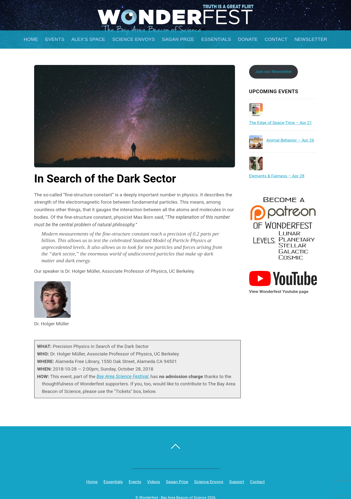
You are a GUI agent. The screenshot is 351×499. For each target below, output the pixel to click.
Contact (276, 39)
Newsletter (310, 39)
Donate (248, 39)
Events (54, 39)
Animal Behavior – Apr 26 (290, 140)
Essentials (216, 39)
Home (31, 39)
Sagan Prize (178, 39)
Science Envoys (133, 39)
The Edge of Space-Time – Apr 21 (280, 122)
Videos (153, 481)
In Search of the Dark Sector (105, 178)
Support (236, 481)
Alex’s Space (88, 39)
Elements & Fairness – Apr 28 (276, 175)
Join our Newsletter (273, 71)
